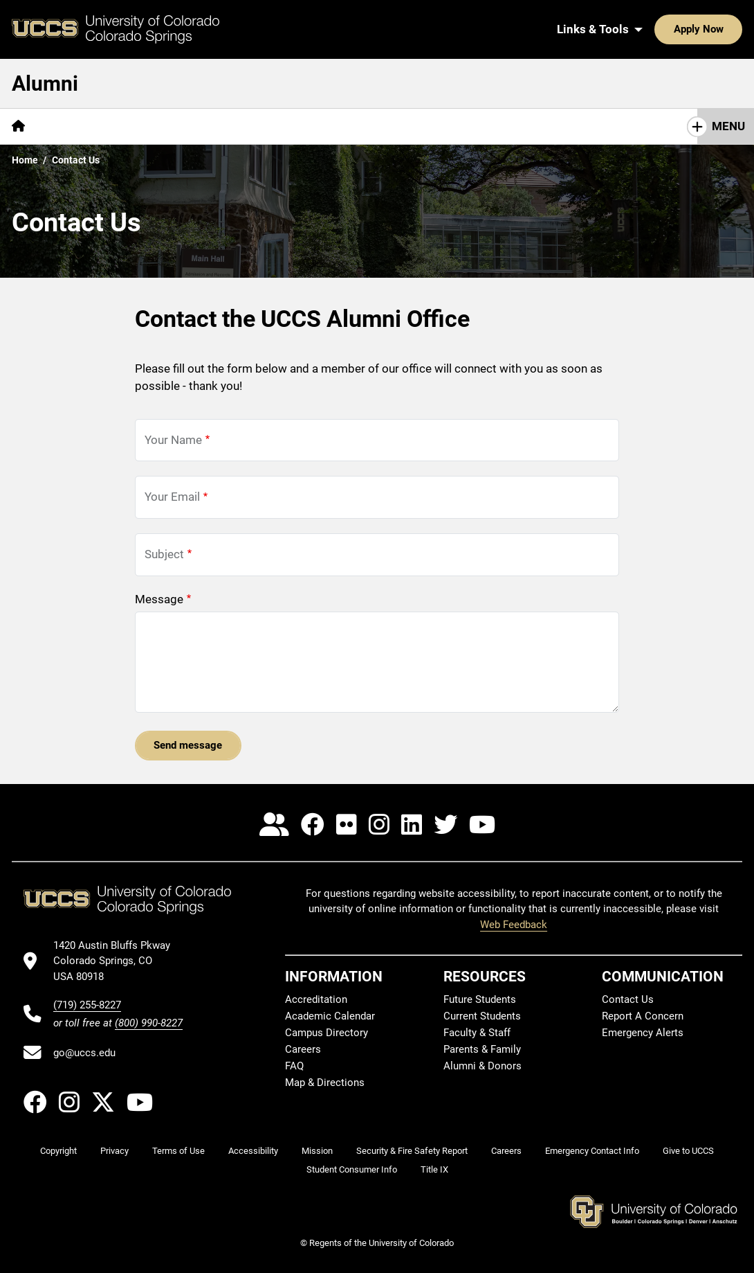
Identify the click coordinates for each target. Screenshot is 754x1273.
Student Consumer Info (351, 1169)
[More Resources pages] (421, 126)
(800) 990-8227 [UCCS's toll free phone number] (149, 1023)
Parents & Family (482, 1049)
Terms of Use (178, 1151)
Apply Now (656, 29)
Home (25, 160)
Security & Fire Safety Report (412, 1151)
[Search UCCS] (727, 29)
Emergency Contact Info (592, 1151)
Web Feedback (513, 924)
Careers (303, 1049)
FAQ (294, 1066)
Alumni (45, 83)
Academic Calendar (330, 1016)
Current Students (482, 1016)
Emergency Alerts (642, 1032)
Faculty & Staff (477, 1032)
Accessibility (253, 1151)
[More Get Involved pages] (315, 126)
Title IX (434, 1169)
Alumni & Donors (482, 1066)
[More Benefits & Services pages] (186, 126)
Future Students (479, 999)
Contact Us (512, 126)
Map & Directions (325, 1082)
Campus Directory (326, 1032)
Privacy (114, 1151)
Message (159, 599)
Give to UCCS (688, 1151)
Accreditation (316, 999)
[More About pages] (75, 126)
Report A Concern (642, 1016)
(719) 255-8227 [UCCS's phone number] (87, 1005)
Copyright (58, 1151)
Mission (317, 1151)
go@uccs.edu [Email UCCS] (84, 1053)
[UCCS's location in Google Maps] (118, 961)
